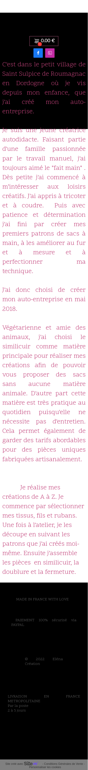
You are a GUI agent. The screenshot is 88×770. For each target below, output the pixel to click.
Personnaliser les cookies (45, 767)
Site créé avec (23, 764)
